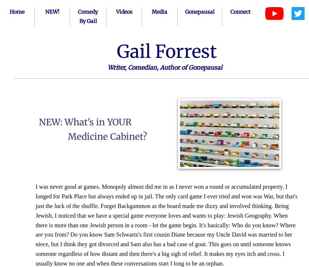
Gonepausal (199, 12)
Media (159, 12)
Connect (240, 12)
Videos (124, 12)
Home (17, 12)
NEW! (52, 12)
